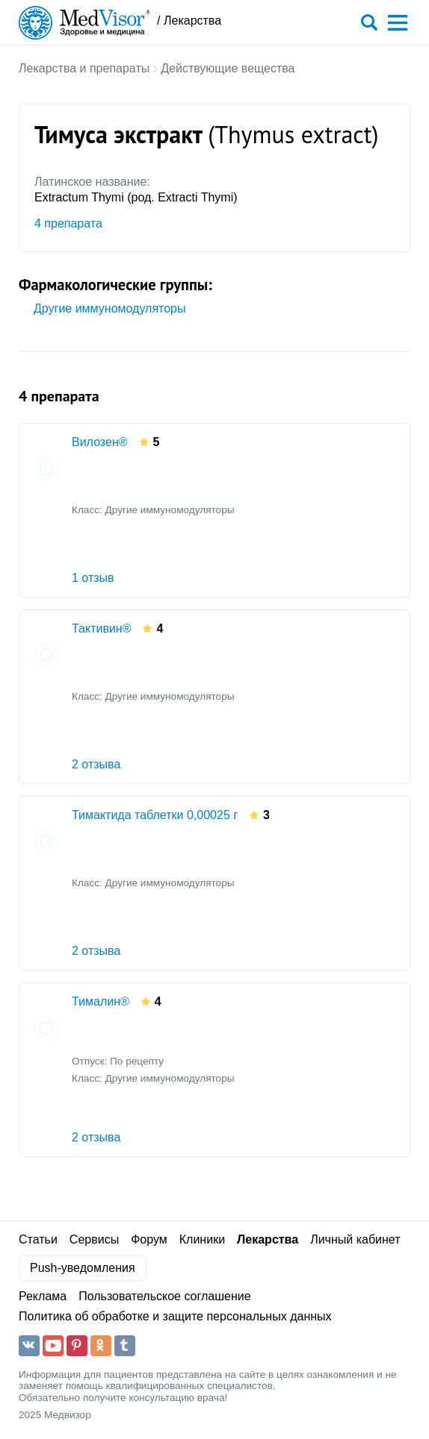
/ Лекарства (189, 20)
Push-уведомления (82, 1267)
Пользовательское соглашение (164, 1296)
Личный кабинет (355, 1239)
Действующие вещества (227, 68)
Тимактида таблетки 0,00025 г (155, 815)
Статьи (38, 1239)
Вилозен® (100, 442)
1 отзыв (93, 577)
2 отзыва (96, 764)
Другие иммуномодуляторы (110, 308)
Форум (149, 1239)
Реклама (43, 1296)
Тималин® (100, 1001)
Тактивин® (101, 628)
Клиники (202, 1239)
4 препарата (68, 223)
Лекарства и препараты (84, 68)
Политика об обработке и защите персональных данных (175, 1316)
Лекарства (267, 1239)
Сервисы (94, 1239)
